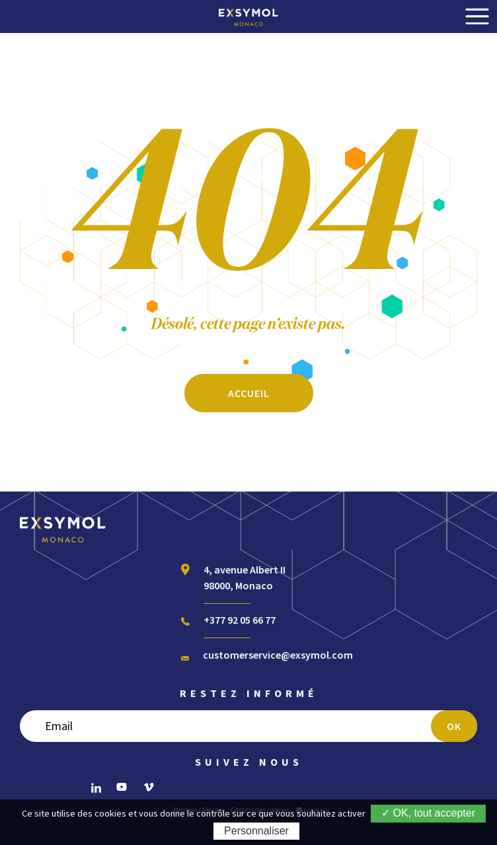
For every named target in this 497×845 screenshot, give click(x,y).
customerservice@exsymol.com (278, 654)
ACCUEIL (249, 393)
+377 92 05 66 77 (240, 619)
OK (454, 726)
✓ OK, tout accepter (428, 813)
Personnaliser (256, 830)
